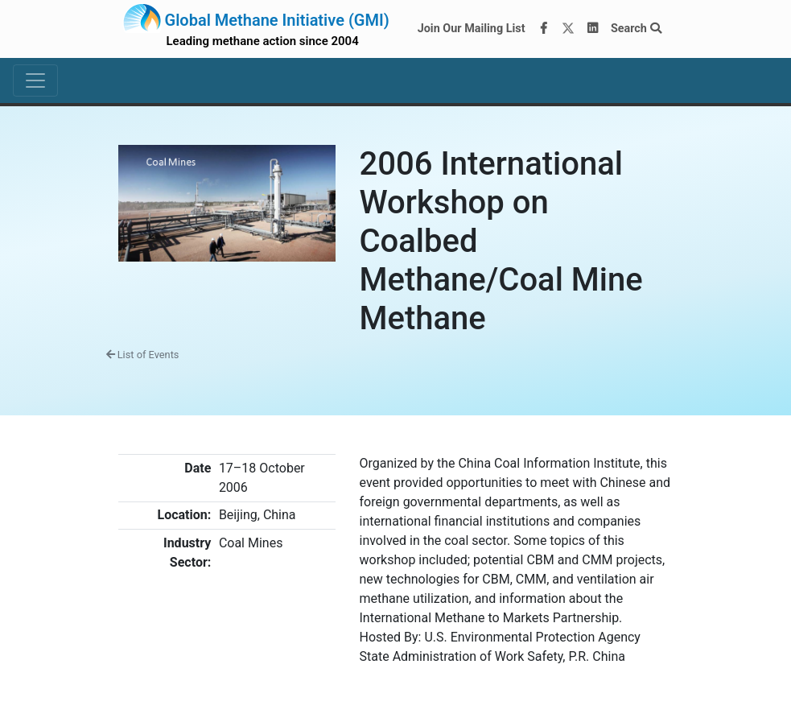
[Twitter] (568, 29)
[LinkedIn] (592, 29)
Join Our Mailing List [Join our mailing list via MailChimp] (471, 28)
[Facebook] (543, 29)
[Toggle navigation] (35, 80)
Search (636, 28)
